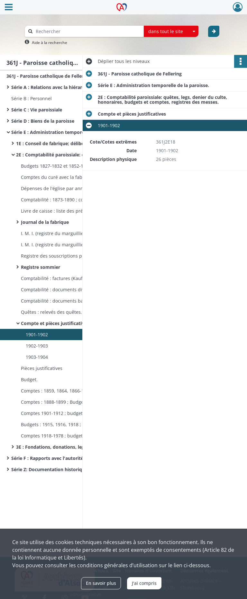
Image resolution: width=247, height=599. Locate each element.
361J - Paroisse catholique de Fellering (48, 76)
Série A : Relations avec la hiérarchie (51, 87)
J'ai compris (144, 583)
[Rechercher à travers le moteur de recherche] (87, 31)
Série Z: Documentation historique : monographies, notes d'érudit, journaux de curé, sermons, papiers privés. (75, 469)
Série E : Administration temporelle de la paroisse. (67, 132)
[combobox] (171, 31)
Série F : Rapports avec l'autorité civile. (54, 458)
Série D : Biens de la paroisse (42, 121)
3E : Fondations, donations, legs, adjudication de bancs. (77, 447)
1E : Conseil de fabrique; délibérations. (58, 143)
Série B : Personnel (31, 98)
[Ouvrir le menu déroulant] (9, 8)
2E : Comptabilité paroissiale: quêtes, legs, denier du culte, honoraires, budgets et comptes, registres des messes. (80, 155)
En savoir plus (101, 583)
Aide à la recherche (49, 42)
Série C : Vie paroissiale (36, 110)
